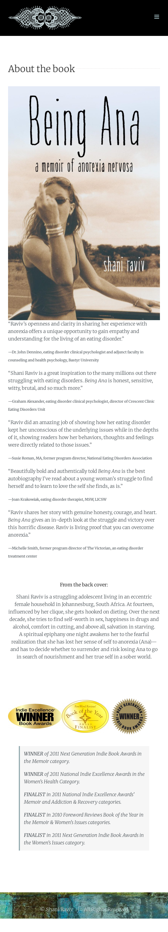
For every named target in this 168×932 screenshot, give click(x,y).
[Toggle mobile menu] (157, 17)
